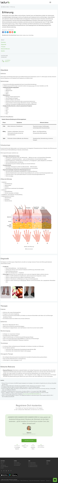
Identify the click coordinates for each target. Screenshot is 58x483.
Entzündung (7, 199)
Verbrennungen (31, 85)
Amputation (16, 360)
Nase (14, 23)
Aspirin (4, 338)
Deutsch (48, 480)
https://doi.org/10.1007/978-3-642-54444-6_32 (32, 394)
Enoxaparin (29, 351)
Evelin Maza (31, 35)
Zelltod (17, 156)
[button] (50, 2)
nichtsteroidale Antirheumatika (14, 338)
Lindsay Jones (25, 35)
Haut (27, 279)
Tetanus (4, 340)
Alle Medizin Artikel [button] (5, 6)
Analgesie (22, 326)
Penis (7, 113)
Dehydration (11, 193)
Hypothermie (5, 374)
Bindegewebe (23, 280)
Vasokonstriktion (8, 185)
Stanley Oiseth (19, 35)
